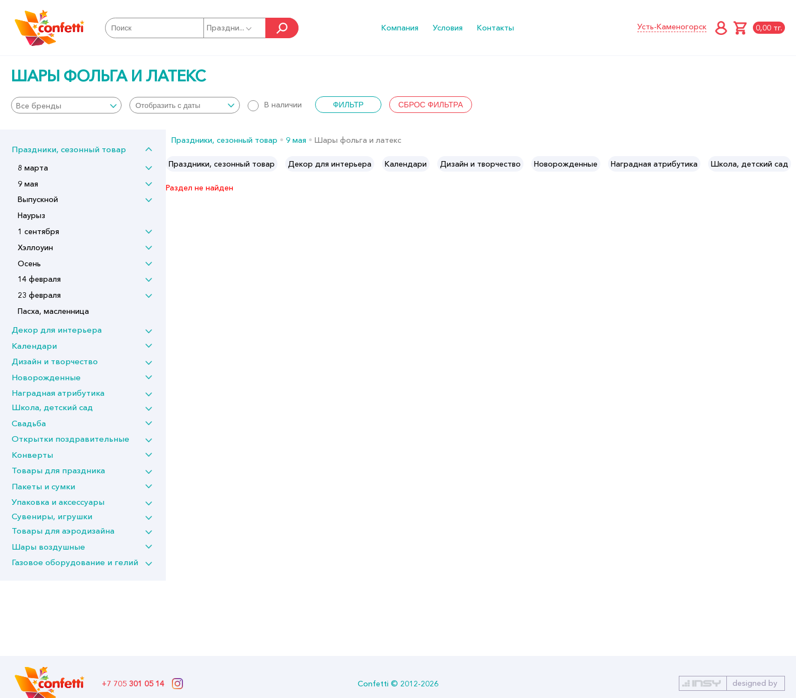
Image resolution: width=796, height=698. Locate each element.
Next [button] (787, 164)
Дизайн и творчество (55, 361)
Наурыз (31, 215)
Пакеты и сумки (43, 486)
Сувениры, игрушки (52, 516)
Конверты (32, 454)
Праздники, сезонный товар (69, 149)
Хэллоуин (35, 247)
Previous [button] (175, 164)
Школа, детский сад (52, 407)
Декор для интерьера (57, 329)
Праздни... (230, 28)
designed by (754, 683)
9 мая (28, 184)
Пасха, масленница (53, 311)
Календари (34, 345)
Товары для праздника (58, 470)
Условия (448, 28)
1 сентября (38, 231)
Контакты (495, 28)
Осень (29, 263)
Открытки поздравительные (70, 438)
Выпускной (38, 199)
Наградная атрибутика (58, 392)
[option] (221, 164)
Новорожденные (46, 377)
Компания (399, 28)
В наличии (275, 105)
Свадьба (29, 423)
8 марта (33, 168)
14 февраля (39, 279)
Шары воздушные (48, 546)
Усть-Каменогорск (671, 27)
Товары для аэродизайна (63, 530)
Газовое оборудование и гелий (75, 562)
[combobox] (66, 105)
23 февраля (39, 295)
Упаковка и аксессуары (58, 502)
